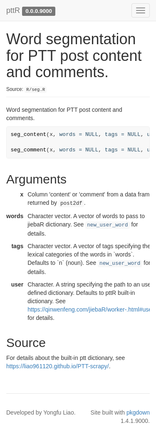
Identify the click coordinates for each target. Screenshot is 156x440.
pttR (13, 10)
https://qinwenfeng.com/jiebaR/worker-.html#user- (91, 309)
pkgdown (138, 412)
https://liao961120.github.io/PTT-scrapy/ (57, 366)
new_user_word (107, 225)
